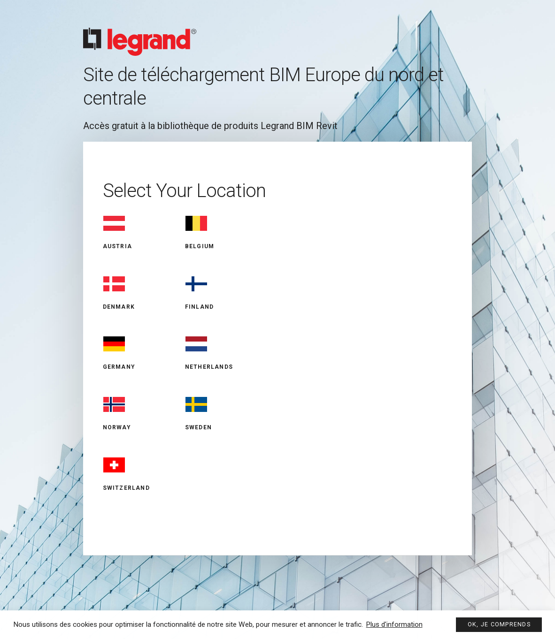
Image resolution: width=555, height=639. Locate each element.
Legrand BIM (277, 33)
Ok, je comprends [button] (498, 623)
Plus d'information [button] (394, 624)
